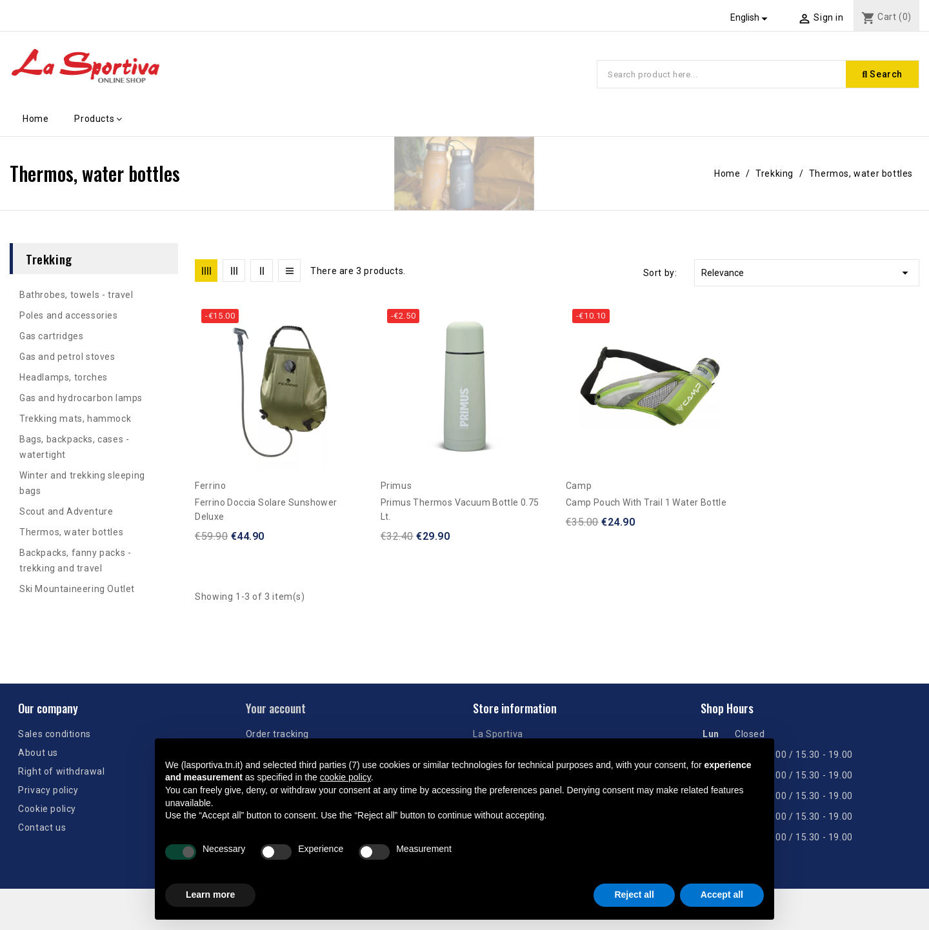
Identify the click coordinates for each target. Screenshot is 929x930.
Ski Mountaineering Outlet (77, 589)
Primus (396, 485)
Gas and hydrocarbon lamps (81, 398)
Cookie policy (47, 809)
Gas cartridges (51, 336)
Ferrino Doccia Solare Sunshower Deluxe (266, 509)
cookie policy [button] (345, 777)
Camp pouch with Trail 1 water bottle (646, 502)
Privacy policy (48, 790)
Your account (276, 708)
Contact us (42, 827)
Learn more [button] (210, 894)
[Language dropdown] (751, 17)
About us (38, 752)
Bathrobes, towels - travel (76, 295)
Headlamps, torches (63, 377)
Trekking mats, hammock (75, 418)
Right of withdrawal (61, 771)
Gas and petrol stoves (67, 356)
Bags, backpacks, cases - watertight (74, 447)
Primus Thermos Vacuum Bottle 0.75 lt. (460, 509)
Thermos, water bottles (71, 532)
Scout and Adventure (66, 511)
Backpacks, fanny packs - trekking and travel (75, 560)
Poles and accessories (68, 315)
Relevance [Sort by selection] (806, 273)
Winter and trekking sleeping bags (82, 483)
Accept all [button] (722, 894)
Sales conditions (54, 734)
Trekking (49, 258)
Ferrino (210, 485)
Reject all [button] (634, 894)
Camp (579, 485)
